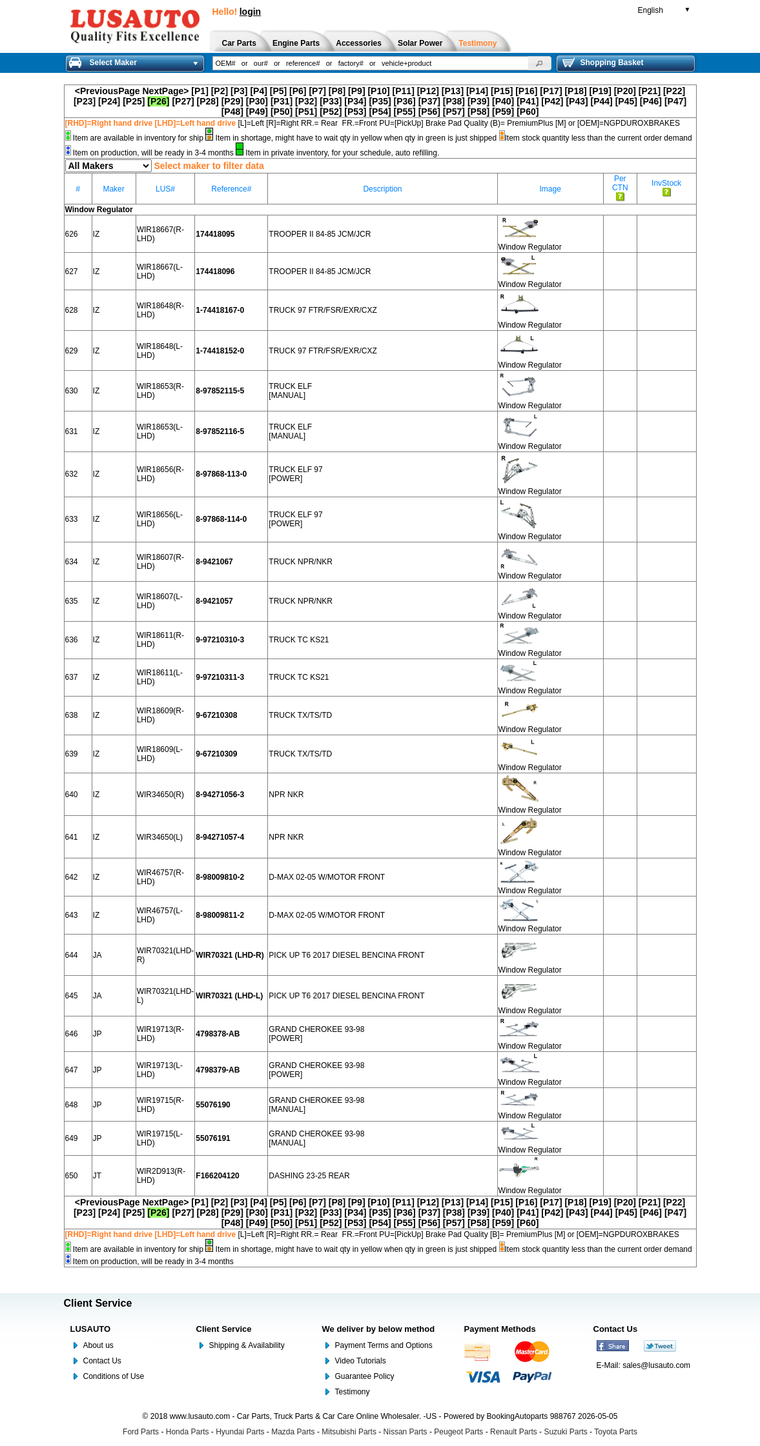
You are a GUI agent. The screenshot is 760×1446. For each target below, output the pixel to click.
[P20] (625, 91)
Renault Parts (513, 1431)
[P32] (306, 101)
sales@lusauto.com (656, 1365)
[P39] (478, 101)
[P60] (528, 111)
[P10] (378, 91)
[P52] (331, 111)
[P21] (650, 91)
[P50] (282, 111)
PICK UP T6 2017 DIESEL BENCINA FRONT (346, 955)
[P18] (575, 91)
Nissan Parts (405, 1431)
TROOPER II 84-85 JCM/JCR (320, 234)
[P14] (477, 91)
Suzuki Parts (565, 1431)
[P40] (503, 101)
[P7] (317, 91)
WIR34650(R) (160, 794)
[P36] (405, 101)
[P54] (380, 111)
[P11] (404, 91)
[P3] (239, 91)
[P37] (429, 101)
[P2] (219, 91)
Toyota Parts (615, 1431)
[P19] (600, 91)
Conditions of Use (114, 1376)
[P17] (551, 91)
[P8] (337, 91)
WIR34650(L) (160, 837)
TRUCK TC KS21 (299, 639)
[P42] (552, 101)
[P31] (282, 101)
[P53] (355, 111)
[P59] (503, 111)
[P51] (306, 111)
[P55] (405, 111)
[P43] (577, 101)
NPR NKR (286, 794)
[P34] (355, 101)
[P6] (297, 91)
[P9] (356, 91)
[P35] (380, 101)
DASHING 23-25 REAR (309, 1175)
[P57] (454, 111)
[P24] (109, 101)
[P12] (428, 91)
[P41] (528, 101)
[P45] (626, 101)
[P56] (429, 111)
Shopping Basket (603, 62)
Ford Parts (141, 1431)
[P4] (258, 91)
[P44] (602, 101)
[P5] (278, 91)
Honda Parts (187, 1431)
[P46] (651, 101)
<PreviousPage (107, 91)
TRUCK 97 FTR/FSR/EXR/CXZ (322, 310)
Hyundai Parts (240, 1431)
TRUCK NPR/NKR (301, 561)
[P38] (454, 101)
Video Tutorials (360, 1360)
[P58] (478, 111)
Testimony (352, 1391)
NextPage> (165, 91)
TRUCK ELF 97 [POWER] (295, 474)
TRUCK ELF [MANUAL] (290, 391)
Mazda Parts (292, 1431)
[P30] (257, 101)
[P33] (331, 101)
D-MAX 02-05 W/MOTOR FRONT (327, 877)
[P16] (526, 91)
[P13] (453, 91)
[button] (539, 63)
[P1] (199, 91)
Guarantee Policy (365, 1376)
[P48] (232, 111)
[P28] (208, 101)
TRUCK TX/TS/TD (300, 715)
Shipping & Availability (247, 1345)
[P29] (232, 101)
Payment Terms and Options (384, 1345)
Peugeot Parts (458, 1431)
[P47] (675, 101)
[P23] (85, 101)
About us (98, 1345)
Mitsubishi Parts (349, 1431)
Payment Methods (500, 1329)
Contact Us (102, 1360)
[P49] (257, 111)
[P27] (183, 101)
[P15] (502, 91)
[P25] (134, 101)
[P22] (674, 91)
